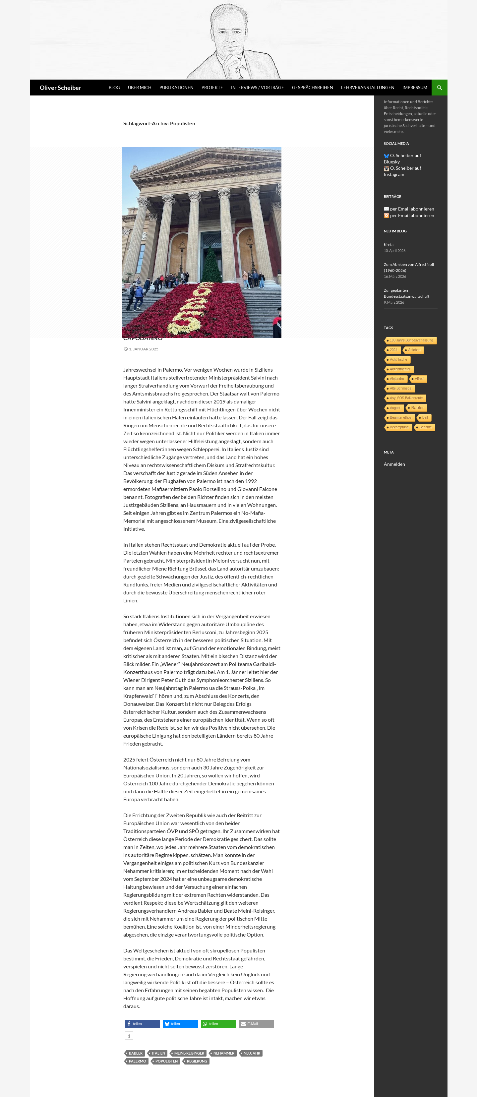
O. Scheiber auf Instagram (409, 161)
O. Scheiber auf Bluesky (407, 155)
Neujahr (252, 1053)
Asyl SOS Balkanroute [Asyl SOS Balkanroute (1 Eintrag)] (406, 384)
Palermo (137, 1061)
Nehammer (223, 1053)
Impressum (414, 87)
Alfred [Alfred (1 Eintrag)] (419, 365)
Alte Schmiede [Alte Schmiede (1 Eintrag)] (400, 375)
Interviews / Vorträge (257, 87)
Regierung (197, 1061)
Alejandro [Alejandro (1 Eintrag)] (397, 365)
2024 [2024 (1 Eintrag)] (393, 336)
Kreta (388, 230)
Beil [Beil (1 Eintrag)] (425, 404)
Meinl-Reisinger (189, 1053)
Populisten (166, 1061)
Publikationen (176, 87)
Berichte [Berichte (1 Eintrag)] (426, 413)
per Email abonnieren (408, 195)
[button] (142, 1024)
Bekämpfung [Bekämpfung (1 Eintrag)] (399, 413)
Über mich (139, 87)
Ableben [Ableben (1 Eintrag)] (414, 336)
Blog (114, 87)
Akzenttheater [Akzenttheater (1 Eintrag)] (400, 355)
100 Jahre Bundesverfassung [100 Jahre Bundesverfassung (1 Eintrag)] (411, 327)
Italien (158, 1053)
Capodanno (158, 336)
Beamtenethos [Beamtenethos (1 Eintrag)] (401, 404)
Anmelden (393, 450)
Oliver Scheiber (60, 87)
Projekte (212, 87)
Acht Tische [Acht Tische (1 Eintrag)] (398, 346)
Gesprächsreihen (312, 87)
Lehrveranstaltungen (367, 87)
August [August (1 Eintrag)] (395, 394)
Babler (136, 1053)
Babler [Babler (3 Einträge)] (417, 394)
